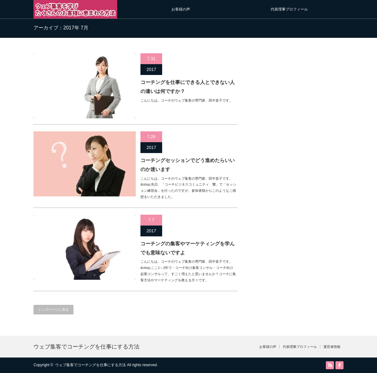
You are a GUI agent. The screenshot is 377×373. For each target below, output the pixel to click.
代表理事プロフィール (289, 9)
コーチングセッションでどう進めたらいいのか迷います (187, 165)
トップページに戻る (53, 309)
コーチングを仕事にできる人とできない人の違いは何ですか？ (187, 87)
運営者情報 (331, 347)
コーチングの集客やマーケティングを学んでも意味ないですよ (187, 248)
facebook (339, 365)
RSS (330, 365)
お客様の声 (180, 9)
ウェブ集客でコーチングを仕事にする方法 (86, 347)
